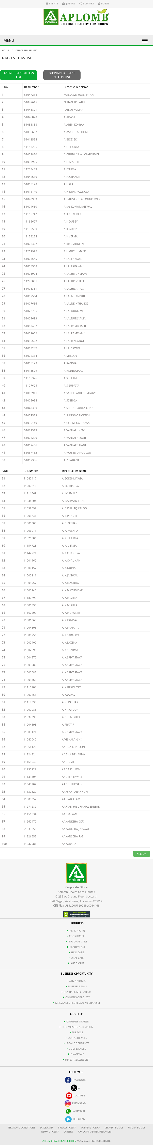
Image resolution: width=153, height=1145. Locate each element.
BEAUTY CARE (76, 946)
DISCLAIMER (46, 1127)
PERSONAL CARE (76, 941)
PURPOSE (76, 1032)
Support (86, 3)
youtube (75, 1095)
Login (103, 3)
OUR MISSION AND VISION (76, 1027)
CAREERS (68, 1131)
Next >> (142, 853)
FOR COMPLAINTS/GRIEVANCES (95, 1131)
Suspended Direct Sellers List (62, 75)
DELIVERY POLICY (113, 1127)
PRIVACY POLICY (67, 1127)
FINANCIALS (76, 1054)
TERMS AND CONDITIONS (21, 1127)
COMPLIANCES (76, 1048)
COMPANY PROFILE (76, 1021)
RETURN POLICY (136, 1127)
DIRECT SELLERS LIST (76, 1059)
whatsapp (75, 1111)
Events (52, 3)
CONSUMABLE (76, 936)
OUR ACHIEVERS (76, 1037)
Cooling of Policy (76, 997)
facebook (75, 1079)
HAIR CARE (76, 952)
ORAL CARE (76, 957)
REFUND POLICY (50, 1131)
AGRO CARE (76, 963)
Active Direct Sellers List (19, 75)
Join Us (68, 3)
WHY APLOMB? (76, 981)
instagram (75, 1103)
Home (5, 50)
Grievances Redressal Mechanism (76, 1002)
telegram (75, 1119)
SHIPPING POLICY (90, 1127)
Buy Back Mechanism (76, 991)
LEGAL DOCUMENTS (76, 1043)
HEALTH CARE (76, 930)
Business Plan (76, 986)
